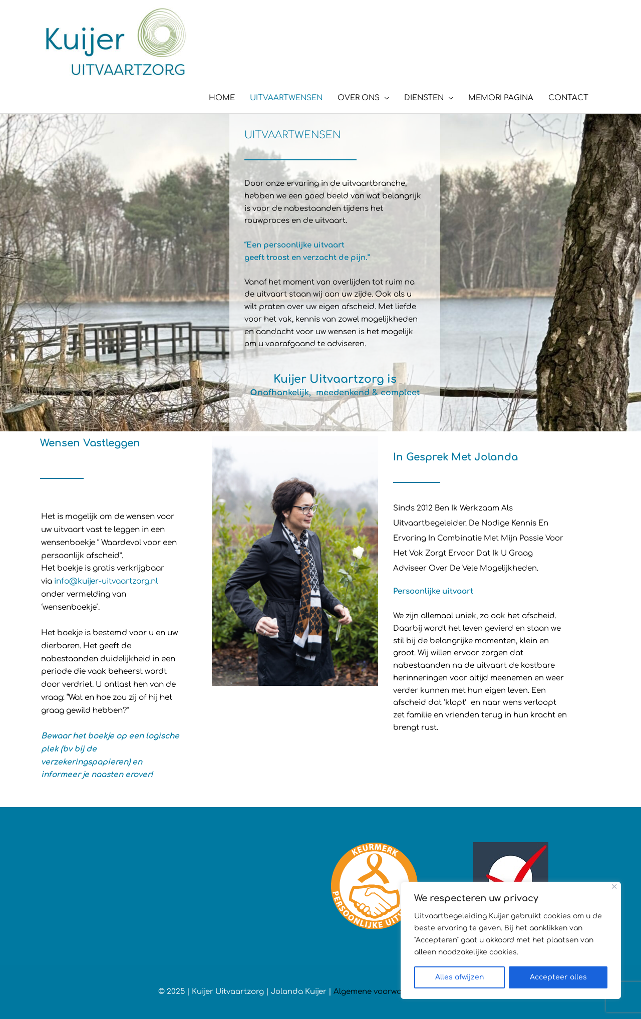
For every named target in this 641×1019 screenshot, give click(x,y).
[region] (511, 940)
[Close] (614, 886)
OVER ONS (359, 98)
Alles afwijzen (459, 977)
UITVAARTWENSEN (286, 98)
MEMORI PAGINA (500, 98)
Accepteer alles (558, 977)
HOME (222, 98)
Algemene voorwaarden (379, 991)
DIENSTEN (424, 98)
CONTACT (568, 98)
